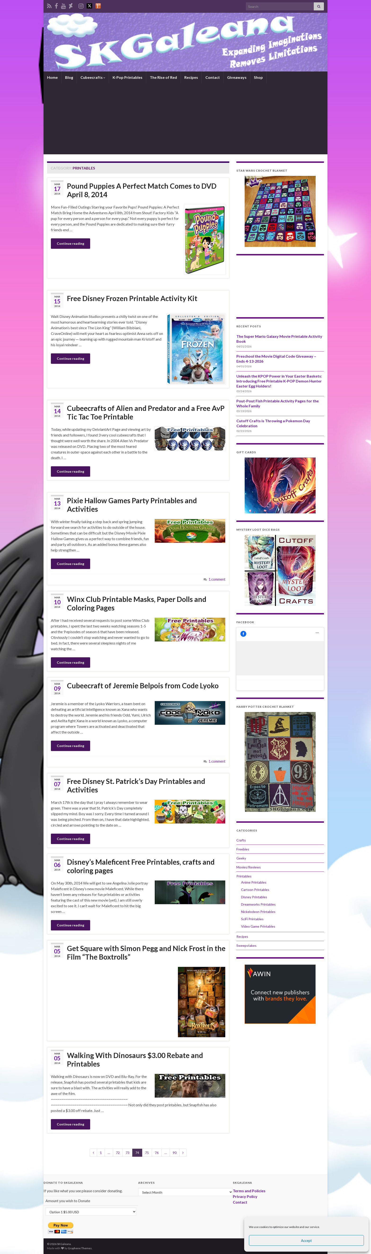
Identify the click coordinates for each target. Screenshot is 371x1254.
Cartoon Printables (255, 890)
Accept (306, 1240)
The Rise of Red (163, 77)
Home (52, 77)
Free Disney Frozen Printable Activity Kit (132, 298)
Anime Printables (253, 882)
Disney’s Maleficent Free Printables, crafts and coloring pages (141, 866)
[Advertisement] (185, 119)
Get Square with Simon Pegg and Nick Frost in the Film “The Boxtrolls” (146, 952)
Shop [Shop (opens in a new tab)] (258, 77)
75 (147, 1153)
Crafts (241, 840)
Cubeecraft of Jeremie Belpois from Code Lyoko (143, 685)
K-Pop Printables (127, 77)
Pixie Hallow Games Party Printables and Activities (132, 504)
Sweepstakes (246, 945)
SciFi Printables (252, 919)
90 (175, 1153)
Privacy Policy (245, 1196)
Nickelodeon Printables (258, 912)
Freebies (242, 849)
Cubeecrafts (92, 77)
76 (157, 1153)
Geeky (241, 858)
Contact (212, 77)
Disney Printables (254, 897)
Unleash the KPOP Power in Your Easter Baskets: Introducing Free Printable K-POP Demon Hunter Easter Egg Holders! (279, 381)
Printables (244, 876)
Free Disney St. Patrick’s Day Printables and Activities (136, 785)
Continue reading (70, 243)
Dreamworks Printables (258, 904)
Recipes (191, 77)
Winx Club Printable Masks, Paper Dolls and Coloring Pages (136, 603)
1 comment (217, 579)
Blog (69, 77)
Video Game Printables (258, 926)
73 (127, 1153)
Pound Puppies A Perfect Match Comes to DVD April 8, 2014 (141, 190)
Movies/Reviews (248, 867)
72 (118, 1153)
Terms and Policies (249, 1190)
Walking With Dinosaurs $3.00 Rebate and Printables (135, 1059)
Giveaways (237, 77)
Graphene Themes (80, 1248)
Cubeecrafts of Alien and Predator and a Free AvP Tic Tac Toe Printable (146, 412)
